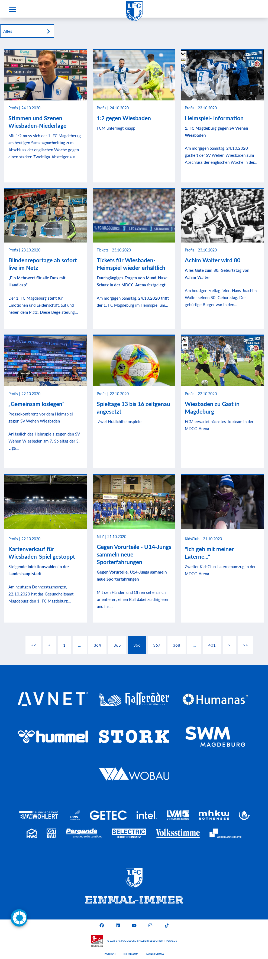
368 (176, 645)
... (79, 645)
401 (212, 645)
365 (117, 645)
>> (245, 645)
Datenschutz (155, 953)
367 (156, 645)
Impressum (131, 953)
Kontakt (110, 953)
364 (97, 645)
